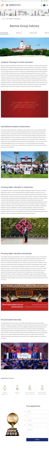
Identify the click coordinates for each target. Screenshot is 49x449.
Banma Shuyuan (17, 18)
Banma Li (19, 33)
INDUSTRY (11, 18)
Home (7, 18)
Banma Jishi (33, 33)
